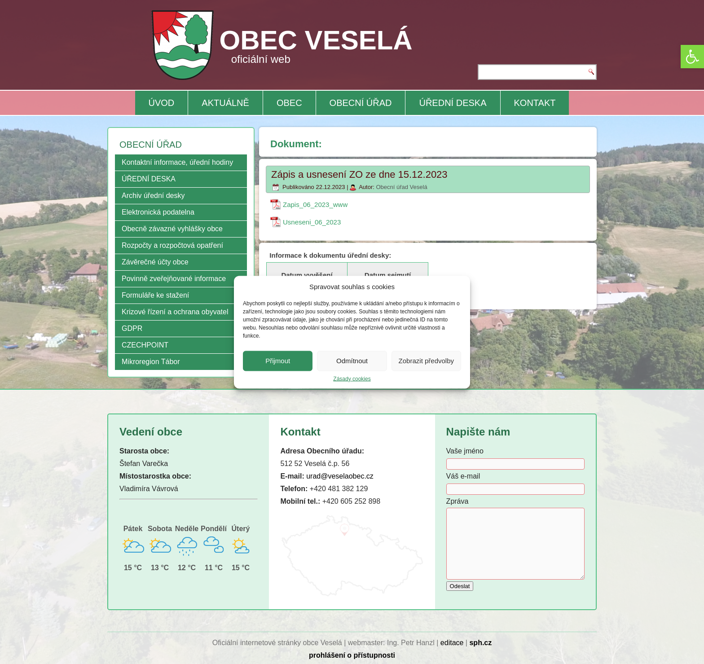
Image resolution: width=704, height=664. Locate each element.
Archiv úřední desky (153, 195)
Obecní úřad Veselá (401, 187)
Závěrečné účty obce (155, 262)
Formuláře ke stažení (155, 295)
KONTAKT (535, 103)
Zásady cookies (351, 378)
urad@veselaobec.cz (340, 476)
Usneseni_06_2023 (312, 222)
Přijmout (277, 361)
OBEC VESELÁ (316, 40)
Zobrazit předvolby (426, 361)
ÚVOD (162, 103)
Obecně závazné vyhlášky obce (172, 229)
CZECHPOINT (145, 345)
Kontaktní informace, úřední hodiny (177, 162)
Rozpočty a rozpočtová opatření (172, 245)
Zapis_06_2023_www (315, 204)
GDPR (132, 328)
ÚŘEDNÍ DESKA (452, 103)
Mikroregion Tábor (151, 361)
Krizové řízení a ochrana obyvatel (175, 312)
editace (452, 642)
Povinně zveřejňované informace (174, 278)
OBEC (289, 103)
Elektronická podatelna (158, 212)
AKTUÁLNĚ (225, 103)
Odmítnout (352, 361)
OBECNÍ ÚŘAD (361, 103)
